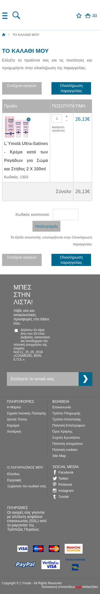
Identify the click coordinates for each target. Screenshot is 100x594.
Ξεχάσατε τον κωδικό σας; (27, 486)
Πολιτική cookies (64, 450)
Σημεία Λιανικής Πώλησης (26, 413)
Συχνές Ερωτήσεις (66, 437)
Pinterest (65, 485)
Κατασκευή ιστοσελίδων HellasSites (70, 587)
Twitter (63, 478)
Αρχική (4, 34)
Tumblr (63, 497)
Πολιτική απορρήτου (67, 444)
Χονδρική (14, 431)
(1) (91, 15)
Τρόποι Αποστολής (66, 419)
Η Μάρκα (14, 407)
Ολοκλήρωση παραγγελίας (71, 88)
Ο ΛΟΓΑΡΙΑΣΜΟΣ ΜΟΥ (25, 467)
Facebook (65, 472)
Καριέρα (13, 425)
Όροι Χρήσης (62, 431)
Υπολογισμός (46, 226)
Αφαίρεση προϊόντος (58, 128)
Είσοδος (13, 474)
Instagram (66, 491)
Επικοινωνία (61, 407)
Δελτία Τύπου (17, 419)
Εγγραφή (14, 480)
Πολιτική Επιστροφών (68, 425)
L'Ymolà (50, 14)
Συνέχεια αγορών (22, 85)
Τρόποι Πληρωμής (66, 413)
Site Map (59, 456)
